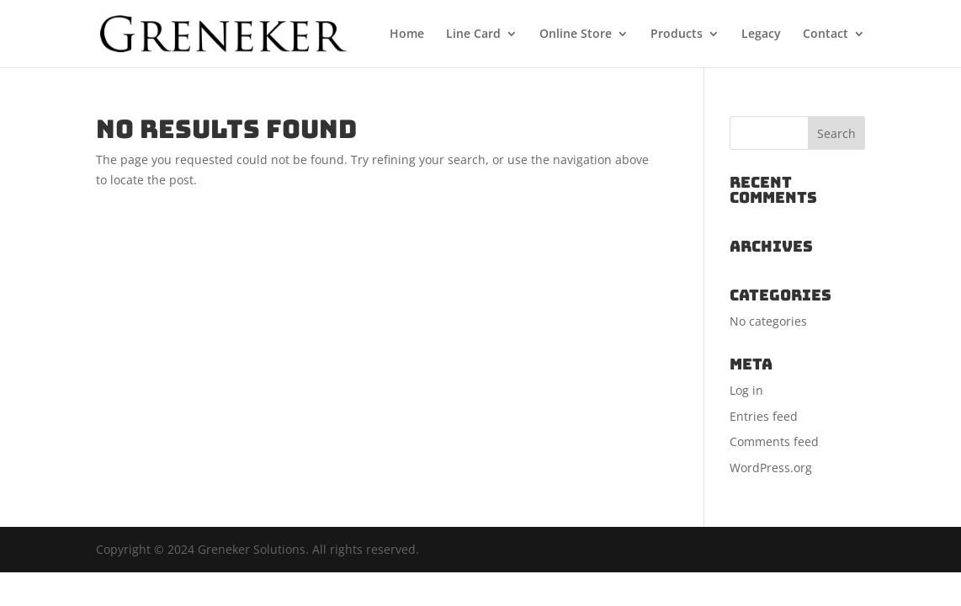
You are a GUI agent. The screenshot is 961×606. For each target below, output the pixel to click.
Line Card (473, 34)
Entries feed (764, 416)
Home (407, 34)
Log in (746, 390)
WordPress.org (771, 468)
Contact (825, 34)
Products (676, 34)
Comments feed (774, 441)
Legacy (761, 34)
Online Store (575, 34)
